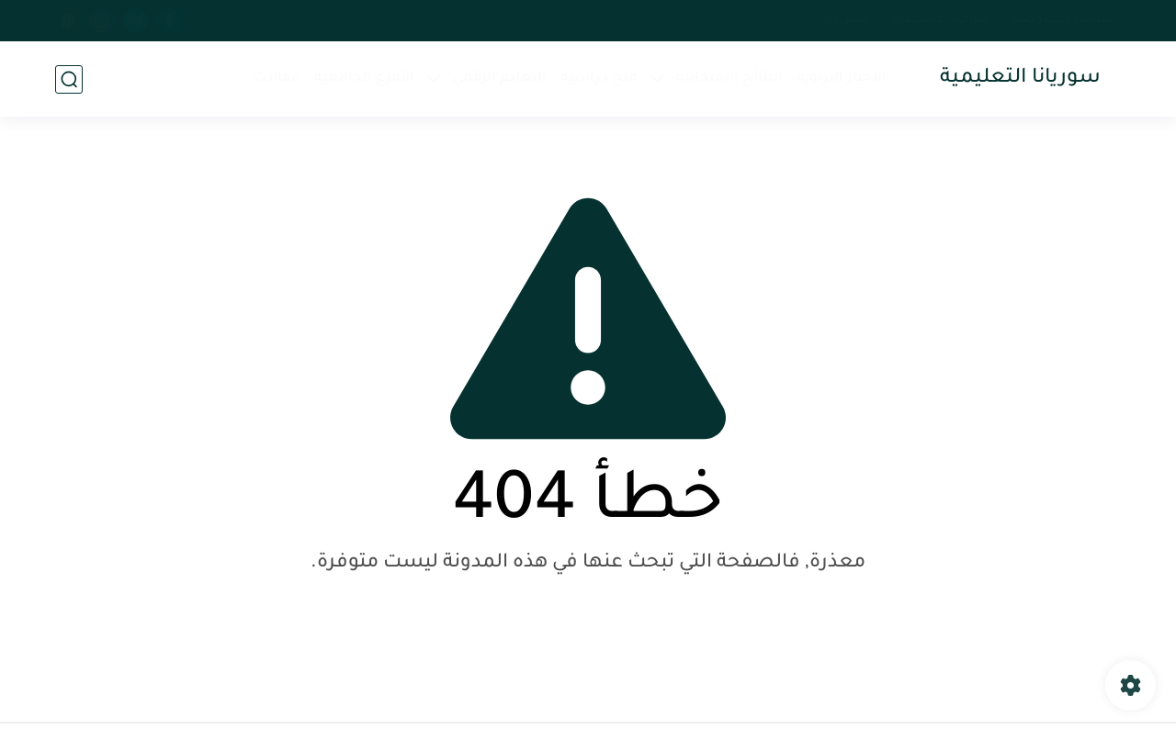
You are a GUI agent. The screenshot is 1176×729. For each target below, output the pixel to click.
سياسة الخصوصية (1063, 20)
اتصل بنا (847, 20)
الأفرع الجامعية (364, 78)
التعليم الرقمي (500, 78)
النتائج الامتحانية (729, 78)
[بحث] (69, 79)
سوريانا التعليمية (1020, 79)
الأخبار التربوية (842, 78)
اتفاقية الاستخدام (940, 20)
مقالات (277, 78)
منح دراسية (599, 78)
